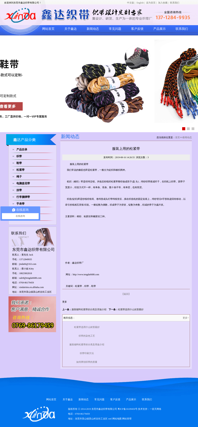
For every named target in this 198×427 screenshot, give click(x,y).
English (140, 2)
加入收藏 (162, 2)
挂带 (19, 190)
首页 (177, 137)
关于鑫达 (70, 28)
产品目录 (21, 149)
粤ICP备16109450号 (127, 409)
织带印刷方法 (87, 353)
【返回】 (126, 294)
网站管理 (126, 418)
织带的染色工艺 (87, 335)
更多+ (186, 317)
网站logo (51, 15)
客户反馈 (137, 28)
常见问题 (115, 28)
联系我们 (174, 2)
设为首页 (150, 2)
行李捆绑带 (23, 196)
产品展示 (159, 28)
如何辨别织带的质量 (86, 362)
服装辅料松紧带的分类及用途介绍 (89, 309)
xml (110, 418)
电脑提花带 (23, 183)
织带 (19, 156)
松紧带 (20, 169)
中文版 (130, 2)
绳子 (19, 176)
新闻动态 (93, 28)
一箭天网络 (155, 409)
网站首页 (48, 28)
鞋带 (19, 163)
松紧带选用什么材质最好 (130, 309)
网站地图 (117, 418)
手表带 (20, 203)
